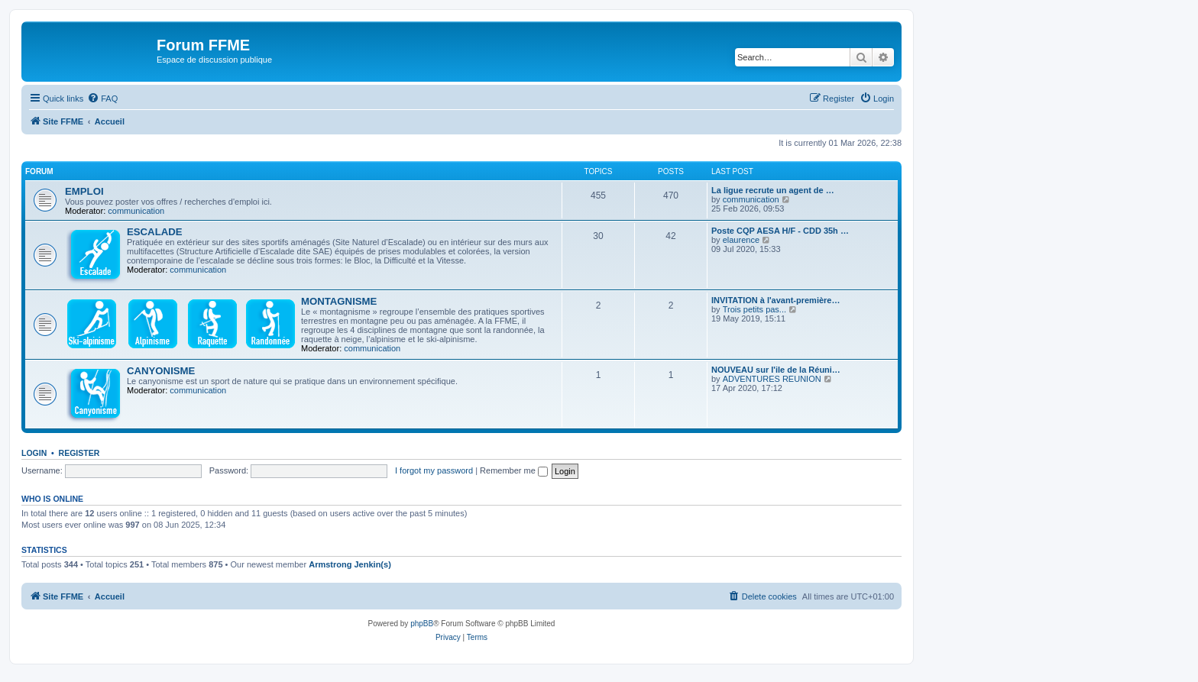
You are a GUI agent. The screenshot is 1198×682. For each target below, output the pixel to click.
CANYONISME (161, 371)
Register (79, 452)
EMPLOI (84, 191)
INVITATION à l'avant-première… (775, 300)
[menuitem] (102, 98)
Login (34, 452)
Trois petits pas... (754, 309)
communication (136, 210)
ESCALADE (155, 232)
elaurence (741, 239)
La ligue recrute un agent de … (772, 190)
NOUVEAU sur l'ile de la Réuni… (775, 369)
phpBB (421, 623)
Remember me (514, 470)
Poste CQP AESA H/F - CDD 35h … (780, 230)
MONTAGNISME (339, 301)
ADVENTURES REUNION (772, 378)
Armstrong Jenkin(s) (350, 564)
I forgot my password (434, 470)
